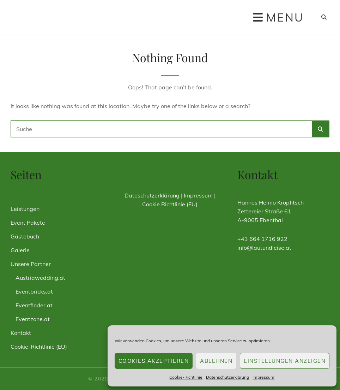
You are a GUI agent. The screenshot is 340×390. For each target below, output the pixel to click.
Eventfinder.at (34, 305)
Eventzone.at (33, 319)
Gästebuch (25, 236)
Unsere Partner (31, 263)
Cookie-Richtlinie (185, 377)
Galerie (20, 250)
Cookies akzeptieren (154, 361)
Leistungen (25, 208)
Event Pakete (28, 222)
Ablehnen (216, 361)
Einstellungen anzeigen (285, 361)
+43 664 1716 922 (262, 238)
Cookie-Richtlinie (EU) (39, 346)
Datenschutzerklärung (227, 377)
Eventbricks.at (34, 291)
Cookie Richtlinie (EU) (170, 204)
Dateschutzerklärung (152, 195)
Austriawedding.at (40, 277)
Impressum (263, 377)
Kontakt (21, 332)
